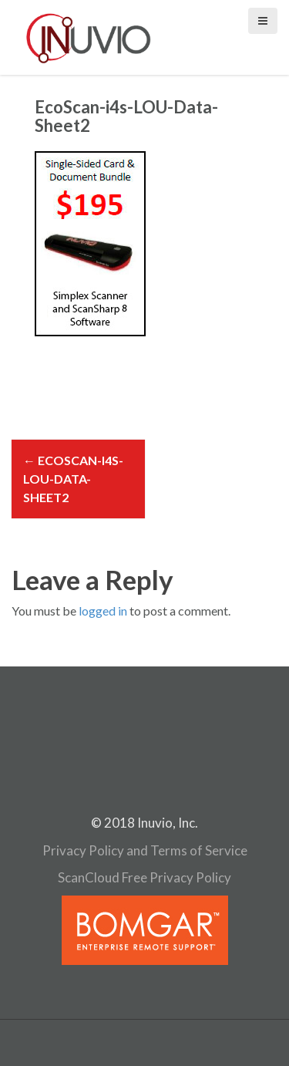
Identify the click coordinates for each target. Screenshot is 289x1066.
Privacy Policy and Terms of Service (144, 850)
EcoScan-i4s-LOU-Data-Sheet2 (73, 478)
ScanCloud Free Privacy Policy (144, 877)
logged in (103, 610)
